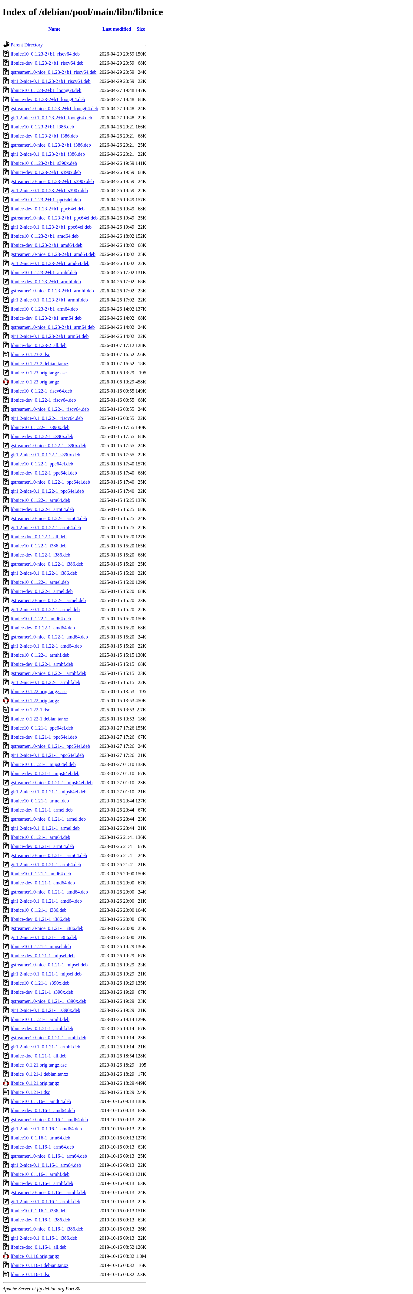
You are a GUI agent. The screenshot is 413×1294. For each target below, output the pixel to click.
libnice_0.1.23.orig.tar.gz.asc (39, 372)
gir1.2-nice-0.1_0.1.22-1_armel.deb (45, 609)
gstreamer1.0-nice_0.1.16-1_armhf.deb (48, 1192)
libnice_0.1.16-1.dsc (30, 1274)
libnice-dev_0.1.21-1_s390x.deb (42, 992)
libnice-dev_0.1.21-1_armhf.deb (42, 1028)
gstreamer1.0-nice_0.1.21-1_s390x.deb (48, 1001)
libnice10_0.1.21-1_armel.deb (40, 800)
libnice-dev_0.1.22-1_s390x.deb (42, 436)
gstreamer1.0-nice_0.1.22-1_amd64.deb (49, 636)
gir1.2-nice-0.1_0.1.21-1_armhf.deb (45, 1046)
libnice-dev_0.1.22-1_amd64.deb (43, 627)
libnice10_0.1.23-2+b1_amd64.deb (45, 236)
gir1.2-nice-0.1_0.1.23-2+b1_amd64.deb (50, 263)
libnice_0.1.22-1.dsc (30, 709)
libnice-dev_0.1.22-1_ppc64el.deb (44, 472)
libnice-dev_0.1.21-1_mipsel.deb (43, 955)
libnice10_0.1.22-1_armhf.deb (40, 655)
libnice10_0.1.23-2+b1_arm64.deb (44, 309)
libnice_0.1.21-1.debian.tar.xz (39, 1074)
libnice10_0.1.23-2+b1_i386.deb (42, 126)
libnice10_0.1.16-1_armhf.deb (40, 1174)
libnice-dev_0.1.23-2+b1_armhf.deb (46, 281)
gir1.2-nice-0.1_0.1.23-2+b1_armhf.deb (49, 299)
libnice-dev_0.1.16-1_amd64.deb (43, 1110)
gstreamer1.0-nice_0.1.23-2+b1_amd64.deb (53, 254)
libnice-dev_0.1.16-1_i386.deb (40, 1219)
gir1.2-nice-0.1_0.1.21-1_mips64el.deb (48, 791)
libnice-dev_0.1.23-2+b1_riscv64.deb (47, 63)
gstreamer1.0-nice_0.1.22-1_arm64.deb (49, 518)
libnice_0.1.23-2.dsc (30, 354)
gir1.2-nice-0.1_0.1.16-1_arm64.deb (46, 1165)
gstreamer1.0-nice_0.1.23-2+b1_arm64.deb (53, 327)
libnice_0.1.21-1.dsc (30, 1092)
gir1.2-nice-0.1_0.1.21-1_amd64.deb (46, 901)
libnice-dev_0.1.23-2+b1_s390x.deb (46, 172)
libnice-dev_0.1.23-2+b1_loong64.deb (48, 99)
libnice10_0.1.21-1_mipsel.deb (41, 946)
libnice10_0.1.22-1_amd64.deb (41, 618)
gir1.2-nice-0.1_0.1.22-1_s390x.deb (45, 454)
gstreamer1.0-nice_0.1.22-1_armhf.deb (48, 673)
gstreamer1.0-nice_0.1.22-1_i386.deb (47, 564)
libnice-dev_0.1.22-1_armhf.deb (42, 664)
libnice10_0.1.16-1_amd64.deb (41, 1101)
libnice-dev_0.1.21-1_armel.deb (42, 809)
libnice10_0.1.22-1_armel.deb (40, 582)
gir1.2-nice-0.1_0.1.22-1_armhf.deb (45, 682)
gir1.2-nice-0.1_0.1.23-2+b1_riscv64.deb (51, 81)
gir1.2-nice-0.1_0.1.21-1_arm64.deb (46, 864)
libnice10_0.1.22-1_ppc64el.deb (42, 463)
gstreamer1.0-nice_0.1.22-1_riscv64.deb (50, 409)
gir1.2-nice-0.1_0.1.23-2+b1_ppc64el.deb (51, 227)
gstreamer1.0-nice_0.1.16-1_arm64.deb (49, 1156)
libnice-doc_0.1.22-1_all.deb (38, 536)
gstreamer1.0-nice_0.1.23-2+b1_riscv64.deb (54, 72)
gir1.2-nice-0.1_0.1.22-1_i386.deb (44, 573)
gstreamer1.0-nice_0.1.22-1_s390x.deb (48, 445)
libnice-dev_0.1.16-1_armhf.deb (42, 1183)
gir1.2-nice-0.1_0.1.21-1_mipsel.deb (46, 973)
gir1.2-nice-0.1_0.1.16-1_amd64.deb (46, 1128)
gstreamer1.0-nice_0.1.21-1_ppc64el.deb (50, 746)
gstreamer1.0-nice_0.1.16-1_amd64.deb (49, 1119)
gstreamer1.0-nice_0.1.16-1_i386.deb (47, 1228)
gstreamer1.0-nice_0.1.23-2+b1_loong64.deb (54, 108)
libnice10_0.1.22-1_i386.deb (38, 545)
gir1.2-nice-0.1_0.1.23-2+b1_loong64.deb (51, 117)
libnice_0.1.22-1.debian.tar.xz (39, 718)
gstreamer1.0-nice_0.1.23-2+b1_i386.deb (51, 145)
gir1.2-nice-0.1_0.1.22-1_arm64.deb (46, 527)
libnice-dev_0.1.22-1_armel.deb (42, 591)
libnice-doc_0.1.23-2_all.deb (38, 345)
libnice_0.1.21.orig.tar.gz (35, 1083)
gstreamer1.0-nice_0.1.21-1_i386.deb (47, 928)
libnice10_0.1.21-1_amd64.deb (41, 873)
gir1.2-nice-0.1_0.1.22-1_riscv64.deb (47, 418)
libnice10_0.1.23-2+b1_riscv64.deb (45, 53)
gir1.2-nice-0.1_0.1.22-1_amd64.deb (46, 646)
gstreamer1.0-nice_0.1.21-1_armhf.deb (48, 1037)
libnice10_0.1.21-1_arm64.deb (40, 837)
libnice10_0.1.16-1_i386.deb (38, 1210)
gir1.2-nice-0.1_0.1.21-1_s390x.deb (45, 1010)
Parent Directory (27, 44)
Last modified (116, 29)
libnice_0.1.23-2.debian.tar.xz (39, 363)
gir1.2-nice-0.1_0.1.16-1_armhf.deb (45, 1201)
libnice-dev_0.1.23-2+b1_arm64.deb (46, 318)
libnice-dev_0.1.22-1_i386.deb (40, 554)
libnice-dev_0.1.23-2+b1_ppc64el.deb (48, 208)
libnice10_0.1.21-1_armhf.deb (40, 1019)
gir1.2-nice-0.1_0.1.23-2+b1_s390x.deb (49, 190)
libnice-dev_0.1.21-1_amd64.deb (43, 882)
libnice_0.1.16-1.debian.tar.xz (39, 1265)
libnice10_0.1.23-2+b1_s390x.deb (44, 163)
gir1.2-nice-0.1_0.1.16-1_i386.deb (44, 1238)
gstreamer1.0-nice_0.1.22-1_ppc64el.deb (50, 482)
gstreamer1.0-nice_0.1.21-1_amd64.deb (49, 891)
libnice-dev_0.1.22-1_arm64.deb (42, 509)
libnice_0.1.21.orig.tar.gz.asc (39, 1065)
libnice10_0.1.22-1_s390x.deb (40, 427)
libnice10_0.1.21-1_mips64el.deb (43, 764)
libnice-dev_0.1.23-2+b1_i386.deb (44, 135)
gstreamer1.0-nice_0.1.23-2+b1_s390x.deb (52, 181)
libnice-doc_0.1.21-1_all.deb (38, 1055)
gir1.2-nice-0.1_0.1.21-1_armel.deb (45, 828)
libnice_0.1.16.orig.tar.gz (35, 1256)
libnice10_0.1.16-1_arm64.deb (40, 1137)
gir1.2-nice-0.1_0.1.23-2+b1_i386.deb (48, 154)
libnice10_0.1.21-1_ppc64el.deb (42, 727)
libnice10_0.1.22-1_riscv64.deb (41, 390)
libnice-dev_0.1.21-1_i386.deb (40, 919)
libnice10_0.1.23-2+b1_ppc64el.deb (46, 199)
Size (141, 29)
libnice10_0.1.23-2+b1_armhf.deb (44, 272)
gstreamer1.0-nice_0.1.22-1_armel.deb (48, 600)
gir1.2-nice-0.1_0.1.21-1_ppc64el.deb (47, 755)
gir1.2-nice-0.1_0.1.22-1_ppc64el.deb (47, 491)
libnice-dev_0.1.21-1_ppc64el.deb (44, 737)
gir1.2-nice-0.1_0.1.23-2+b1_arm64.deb (49, 336)
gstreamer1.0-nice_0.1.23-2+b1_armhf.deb (52, 290)
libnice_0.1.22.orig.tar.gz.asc (39, 691)
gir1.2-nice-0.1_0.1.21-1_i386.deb (44, 937)
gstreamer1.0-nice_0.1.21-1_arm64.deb (49, 855)
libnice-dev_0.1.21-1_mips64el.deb (45, 773)
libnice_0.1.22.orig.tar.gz (35, 700)
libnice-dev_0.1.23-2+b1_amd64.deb (46, 245)
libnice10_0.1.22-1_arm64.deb (40, 500)
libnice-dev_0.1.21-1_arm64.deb (42, 846)
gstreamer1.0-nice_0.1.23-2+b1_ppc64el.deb (54, 217)
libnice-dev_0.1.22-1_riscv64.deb (43, 400)
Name (54, 29)
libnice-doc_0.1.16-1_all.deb (38, 1247)
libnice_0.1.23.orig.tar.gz (35, 381)
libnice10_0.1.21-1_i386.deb (38, 910)
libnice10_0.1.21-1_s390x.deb (40, 983)
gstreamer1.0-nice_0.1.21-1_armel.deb (48, 819)
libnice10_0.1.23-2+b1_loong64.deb (46, 90)
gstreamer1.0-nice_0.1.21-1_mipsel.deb (49, 964)
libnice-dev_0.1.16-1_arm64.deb (42, 1146)
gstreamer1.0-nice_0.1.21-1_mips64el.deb (51, 782)
